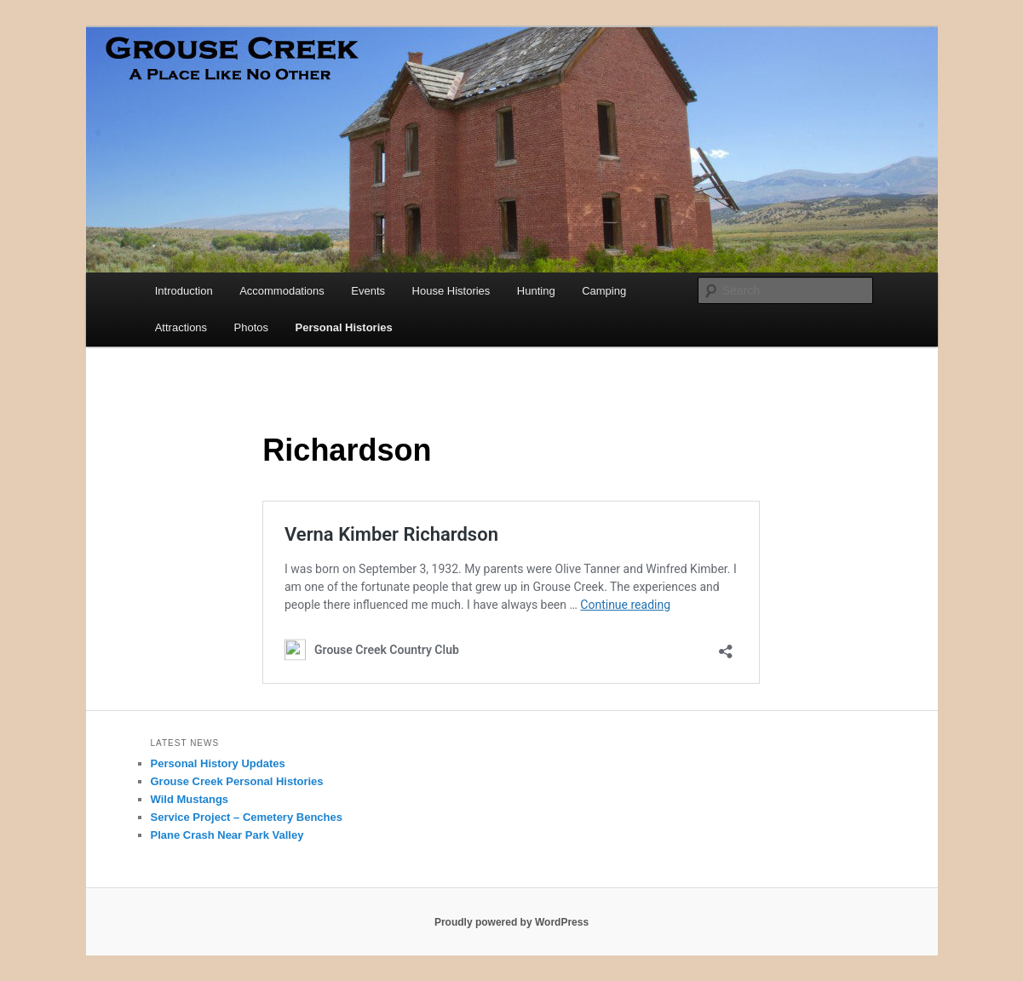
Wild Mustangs (190, 799)
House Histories (451, 290)
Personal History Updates (218, 763)
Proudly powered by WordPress (511, 922)
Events (368, 290)
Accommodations (282, 290)
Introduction (184, 290)
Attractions (181, 327)
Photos (251, 327)
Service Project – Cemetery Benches (246, 817)
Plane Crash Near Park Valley (227, 835)
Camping (604, 290)
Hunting (536, 290)
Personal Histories (344, 327)
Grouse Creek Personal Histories (237, 781)
